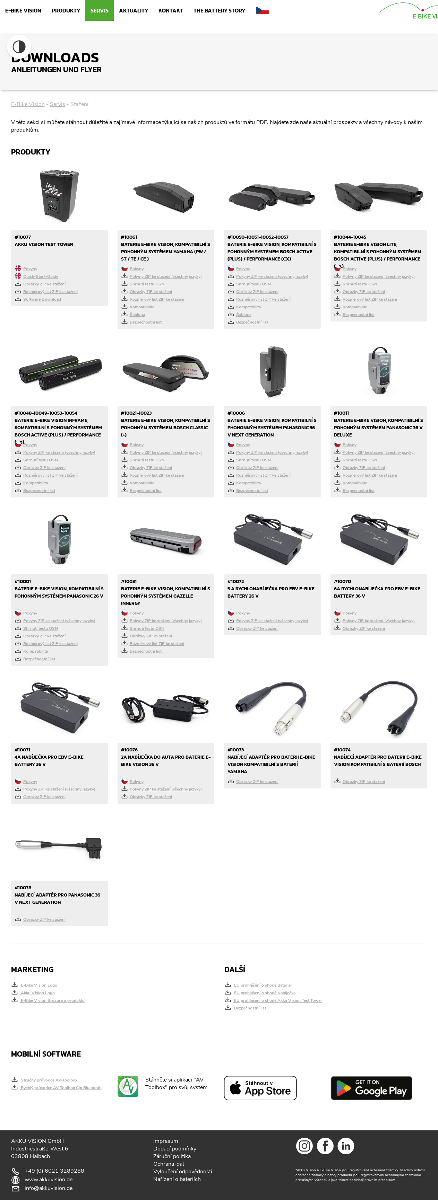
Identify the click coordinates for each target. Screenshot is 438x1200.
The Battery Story (219, 10)
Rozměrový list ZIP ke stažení (46, 291)
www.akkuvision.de (48, 1179)
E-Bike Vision (23, 10)
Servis (100, 10)
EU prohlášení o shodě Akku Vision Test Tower (273, 999)
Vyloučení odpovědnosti (182, 1171)
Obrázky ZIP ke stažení (40, 283)
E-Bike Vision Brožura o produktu (48, 999)
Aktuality (133, 10)
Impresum (165, 1141)
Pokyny (26, 268)
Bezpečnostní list (141, 321)
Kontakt (170, 10)
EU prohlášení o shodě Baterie (257, 984)
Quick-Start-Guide (36, 275)
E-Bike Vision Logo (34, 984)
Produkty (66, 10)
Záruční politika (172, 1156)
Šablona (133, 313)
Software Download (38, 298)
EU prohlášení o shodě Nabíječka (259, 992)
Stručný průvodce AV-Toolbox (44, 1079)
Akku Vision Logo (33, 992)
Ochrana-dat (168, 1164)
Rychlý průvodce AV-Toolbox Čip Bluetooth (56, 1087)
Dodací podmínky (174, 1149)
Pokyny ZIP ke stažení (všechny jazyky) (161, 275)
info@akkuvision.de (48, 1188)
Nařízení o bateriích (177, 1179)
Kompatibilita (137, 306)
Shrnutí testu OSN (142, 283)
